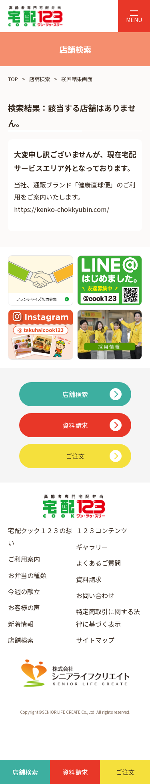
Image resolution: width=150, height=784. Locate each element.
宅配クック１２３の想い (40, 536)
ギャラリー (92, 547)
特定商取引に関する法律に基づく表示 (108, 617)
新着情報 (21, 624)
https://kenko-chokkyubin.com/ (61, 209)
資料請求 (89, 579)
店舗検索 (39, 79)
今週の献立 (24, 591)
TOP (13, 79)
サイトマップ (95, 640)
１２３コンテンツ (101, 530)
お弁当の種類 (27, 575)
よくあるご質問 (98, 563)
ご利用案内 (24, 559)
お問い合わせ (95, 595)
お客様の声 (24, 607)
